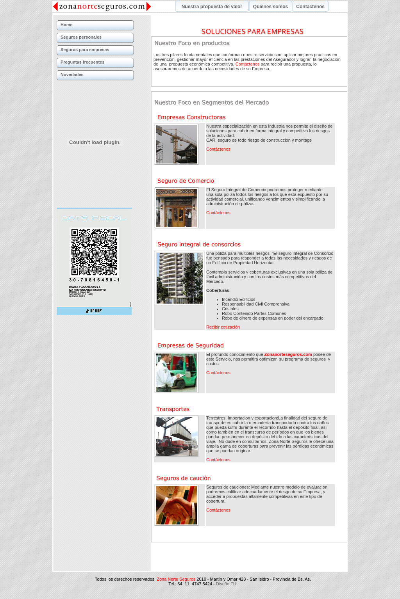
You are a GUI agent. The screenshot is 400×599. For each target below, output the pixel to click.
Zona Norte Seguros (176, 559)
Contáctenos (248, 64)
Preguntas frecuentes (82, 62)
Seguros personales (81, 37)
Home (67, 24)
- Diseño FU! (225, 564)
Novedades (72, 74)
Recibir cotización (223, 327)
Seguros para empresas (85, 49)
